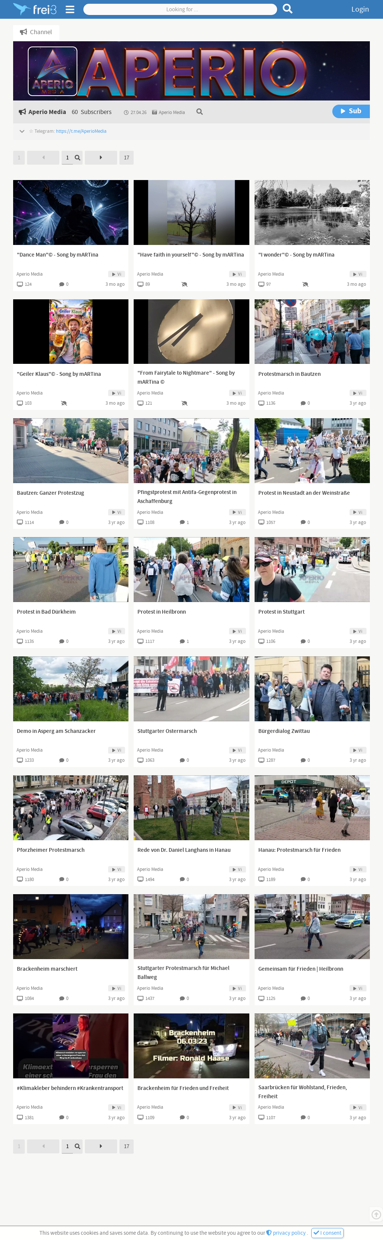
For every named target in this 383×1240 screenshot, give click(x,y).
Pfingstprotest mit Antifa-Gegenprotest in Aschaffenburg (187, 497)
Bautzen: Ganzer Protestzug (50, 493)
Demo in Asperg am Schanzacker (56, 731)
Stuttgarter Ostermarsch (167, 731)
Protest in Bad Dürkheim (46, 612)
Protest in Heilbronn (161, 612)
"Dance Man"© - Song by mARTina (57, 255)
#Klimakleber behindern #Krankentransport (70, 1088)
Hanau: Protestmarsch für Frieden (299, 850)
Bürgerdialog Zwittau (284, 731)
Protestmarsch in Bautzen (289, 374)
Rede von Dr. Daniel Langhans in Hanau (184, 850)
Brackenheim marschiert (47, 969)
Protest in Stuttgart (281, 612)
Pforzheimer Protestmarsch (50, 850)
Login (360, 9)
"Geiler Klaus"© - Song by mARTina (59, 374)
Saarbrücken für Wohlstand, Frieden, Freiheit (302, 1092)
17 (126, 157)
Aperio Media (30, 274)
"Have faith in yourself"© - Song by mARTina (190, 255)
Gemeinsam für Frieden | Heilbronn (300, 969)
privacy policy (286, 1233)
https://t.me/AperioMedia (81, 131)
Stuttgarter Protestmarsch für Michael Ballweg (183, 973)
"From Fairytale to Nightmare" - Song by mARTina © (186, 377)
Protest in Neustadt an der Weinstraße (304, 493)
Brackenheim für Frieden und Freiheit (183, 1088)
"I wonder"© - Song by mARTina (296, 255)
